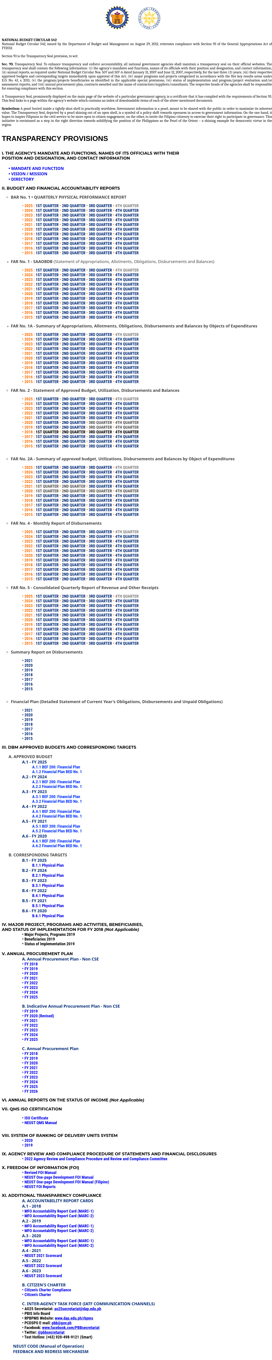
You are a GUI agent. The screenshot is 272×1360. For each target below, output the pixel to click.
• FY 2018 (30, 1053)
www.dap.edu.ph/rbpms (74, 1318)
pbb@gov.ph (62, 1323)
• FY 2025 (30, 1086)
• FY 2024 (30, 1081)
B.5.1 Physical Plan (48, 905)
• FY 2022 (30, 1072)
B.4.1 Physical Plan (48, 895)
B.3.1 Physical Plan (48, 885)
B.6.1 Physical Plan (48, 915)
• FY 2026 (30, 1091)
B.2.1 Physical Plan (48, 875)
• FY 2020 (30, 1063)
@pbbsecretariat (51, 1332)
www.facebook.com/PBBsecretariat (71, 1327)
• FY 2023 (30, 1077)
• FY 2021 (30, 1067)
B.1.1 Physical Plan (48, 865)
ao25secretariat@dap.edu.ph (77, 1308)
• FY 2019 (30, 1058)
